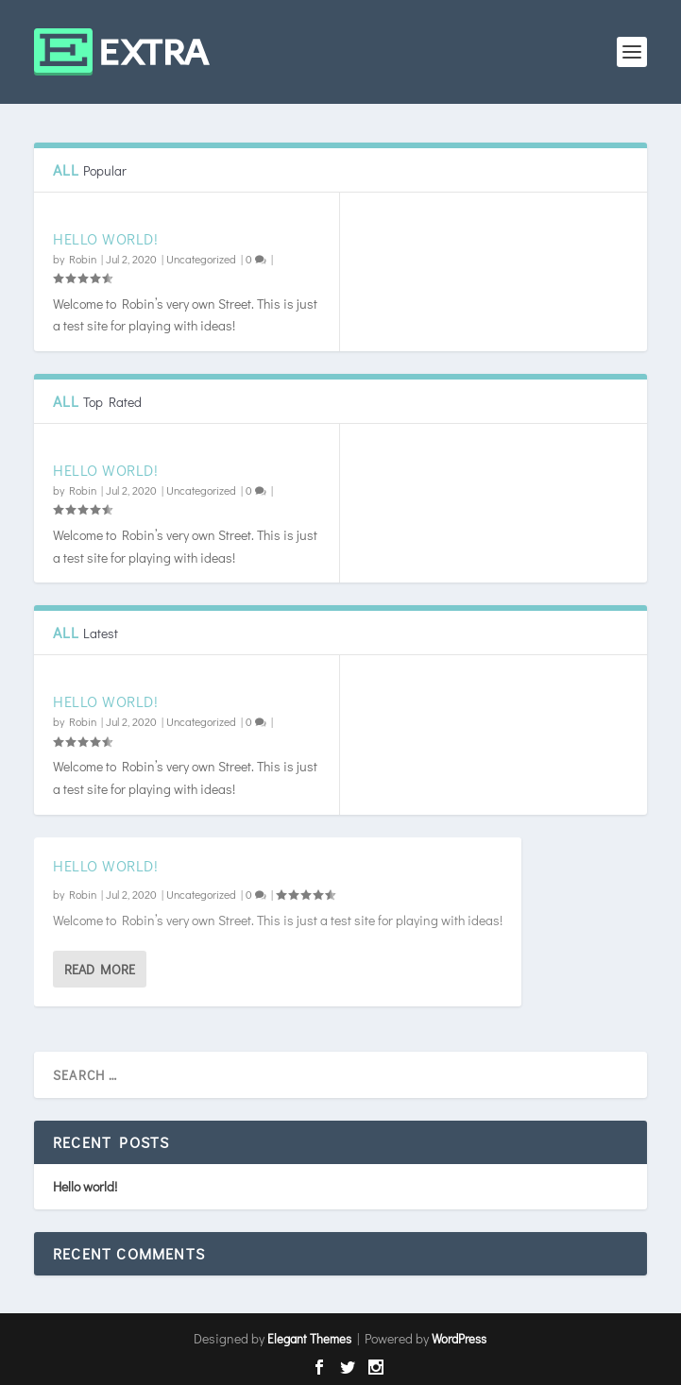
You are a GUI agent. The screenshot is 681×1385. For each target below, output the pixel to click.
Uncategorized (201, 258)
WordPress (459, 1338)
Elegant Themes (309, 1338)
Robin (82, 258)
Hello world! (105, 238)
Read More (99, 968)
